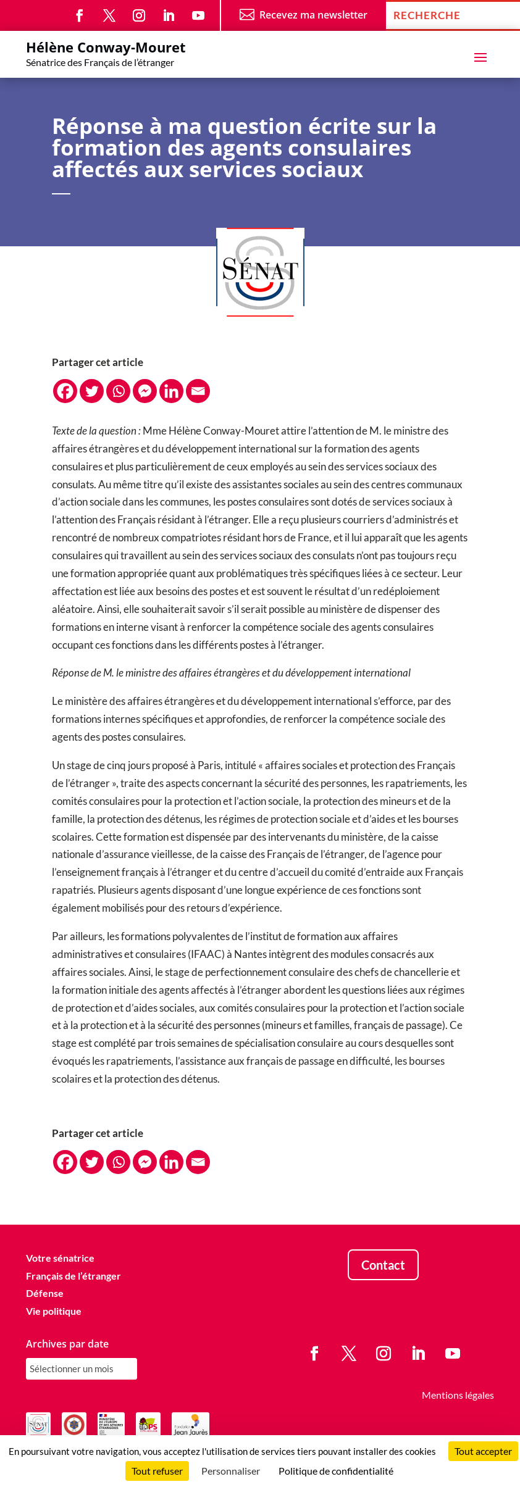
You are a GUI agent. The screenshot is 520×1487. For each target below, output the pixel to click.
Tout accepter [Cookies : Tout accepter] (483, 1451)
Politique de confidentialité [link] (336, 1471)
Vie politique (54, 1311)
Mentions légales (458, 1395)
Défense (45, 1293)
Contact (383, 1264)
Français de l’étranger (73, 1275)
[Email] (198, 391)
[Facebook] (65, 391)
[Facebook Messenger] (145, 391)
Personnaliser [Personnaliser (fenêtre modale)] (230, 1471)
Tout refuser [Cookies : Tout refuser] (157, 1471)
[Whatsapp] (118, 391)
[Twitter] (92, 391)
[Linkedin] (171, 391)
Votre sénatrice (60, 1258)
